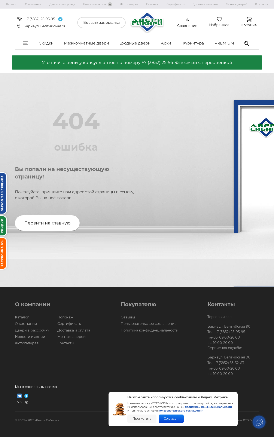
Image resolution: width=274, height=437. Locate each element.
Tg (26, 399)
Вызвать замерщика (101, 23)
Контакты (261, 4)
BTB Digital (251, 420)
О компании (33, 4)
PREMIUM (224, 43)
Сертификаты (176, 4)
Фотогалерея (129, 4)
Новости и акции (97, 4)
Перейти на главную (47, 223)
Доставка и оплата (205, 4)
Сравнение (187, 26)
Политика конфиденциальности (149, 330)
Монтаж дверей (236, 4)
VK (19, 399)
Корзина (249, 25)
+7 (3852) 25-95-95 (160, 62)
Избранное (219, 25)
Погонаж (152, 4)
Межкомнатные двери (86, 43)
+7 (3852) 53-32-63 (229, 363)
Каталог (11, 4)
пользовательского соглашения (180, 410)
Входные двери (134, 43)
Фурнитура (193, 43)
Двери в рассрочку (62, 4)
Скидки (46, 43)
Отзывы (128, 317)
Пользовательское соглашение (149, 324)
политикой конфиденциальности (208, 407)
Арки (166, 43)
